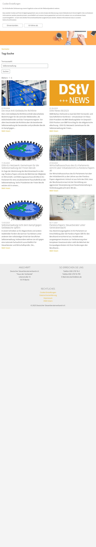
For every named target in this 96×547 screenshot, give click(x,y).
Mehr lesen (6, 131)
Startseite (5, 49)
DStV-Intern (48, 301)
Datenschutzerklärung (48, 295)
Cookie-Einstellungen (48, 292)
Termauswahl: (7, 61)
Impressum (48, 298)
